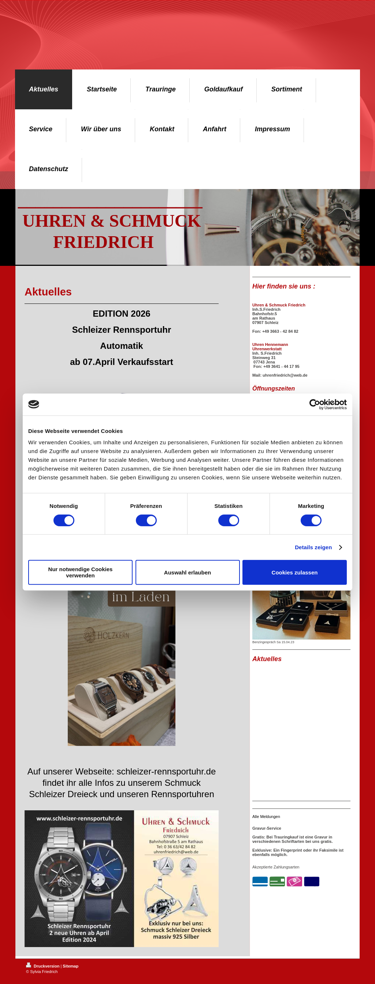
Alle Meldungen (266, 816)
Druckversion (43, 966)
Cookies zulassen (295, 572)
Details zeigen (313, 547)
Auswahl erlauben (187, 572)
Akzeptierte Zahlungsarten (275, 867)
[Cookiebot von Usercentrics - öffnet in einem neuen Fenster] (315, 404)
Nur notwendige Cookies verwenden (80, 572)
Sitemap (70, 966)
